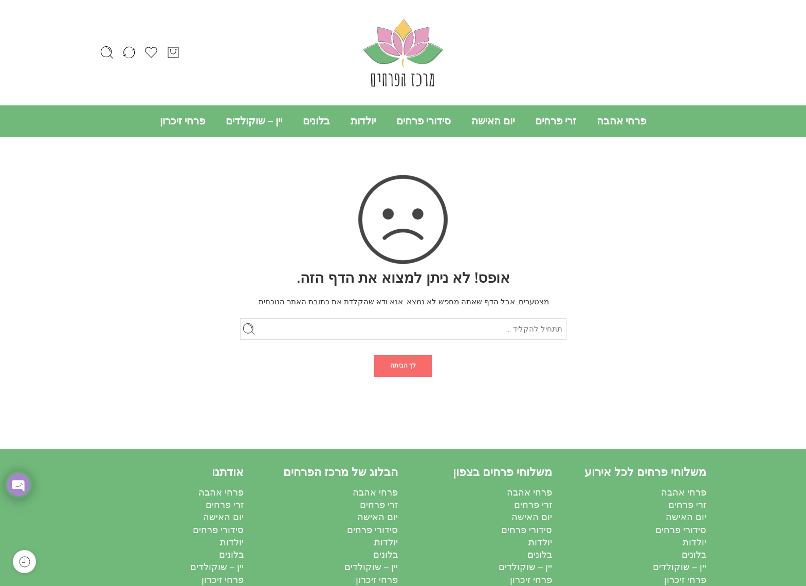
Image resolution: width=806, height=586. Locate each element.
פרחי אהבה (621, 121)
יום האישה (493, 121)
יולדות (363, 121)
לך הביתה (403, 365)
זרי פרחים (555, 121)
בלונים (316, 121)
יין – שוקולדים (254, 121)
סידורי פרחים (423, 121)
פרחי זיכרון (182, 121)
